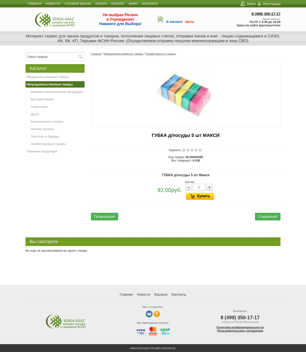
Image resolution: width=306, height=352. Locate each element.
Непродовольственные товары (123, 54)
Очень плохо (184, 150)
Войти (251, 4)
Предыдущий (104, 216)
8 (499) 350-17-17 (266, 14)
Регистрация (271, 4)
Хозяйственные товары (161, 54)
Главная (96, 54)
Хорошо (196, 150)
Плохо (188, 150)
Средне (192, 150)
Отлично (200, 150)
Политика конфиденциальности (240, 327)
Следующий (267, 216)
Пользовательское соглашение (240, 330)
